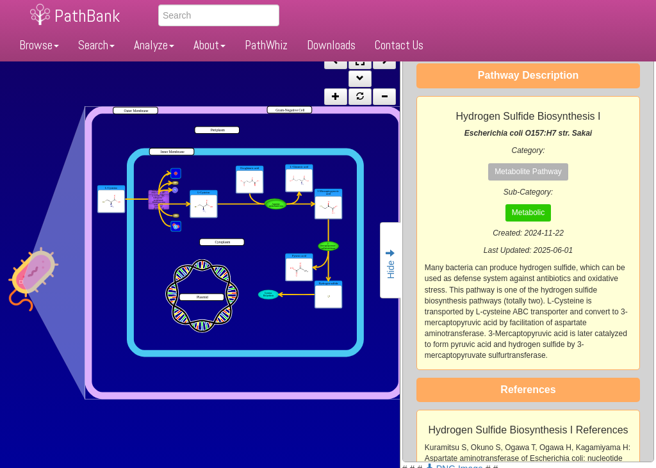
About (209, 45)
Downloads (331, 45)
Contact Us (399, 45)
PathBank (87, 15)
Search (96, 45)
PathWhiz (266, 45)
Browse (39, 45)
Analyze (154, 45)
